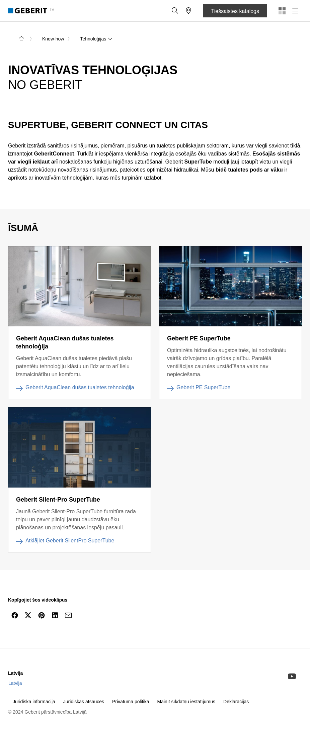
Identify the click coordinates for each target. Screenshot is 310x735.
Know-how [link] (53, 38)
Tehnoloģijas (96, 38)
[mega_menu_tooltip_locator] (188, 10)
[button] (175, 10)
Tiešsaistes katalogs (235, 11)
